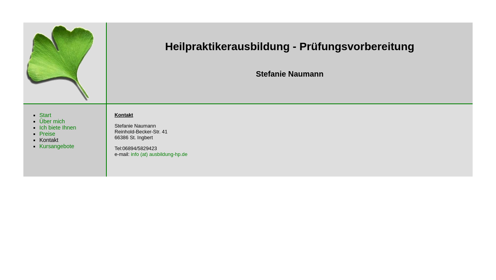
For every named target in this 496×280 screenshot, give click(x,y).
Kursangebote (56, 146)
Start (45, 115)
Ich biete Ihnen (57, 127)
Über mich (52, 121)
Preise (47, 134)
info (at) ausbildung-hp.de (159, 154)
